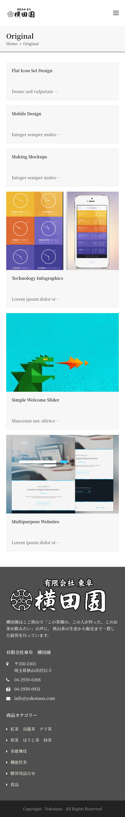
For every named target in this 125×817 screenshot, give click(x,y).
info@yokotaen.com (34, 698)
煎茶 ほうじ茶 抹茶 (31, 740)
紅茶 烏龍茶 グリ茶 (31, 729)
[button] (116, 13)
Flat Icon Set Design (32, 70)
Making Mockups (29, 157)
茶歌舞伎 (18, 751)
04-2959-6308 (27, 680)
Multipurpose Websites (35, 522)
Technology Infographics (37, 278)
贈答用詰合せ (22, 773)
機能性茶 (18, 762)
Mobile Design (26, 114)
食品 (14, 784)
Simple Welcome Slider (35, 400)
